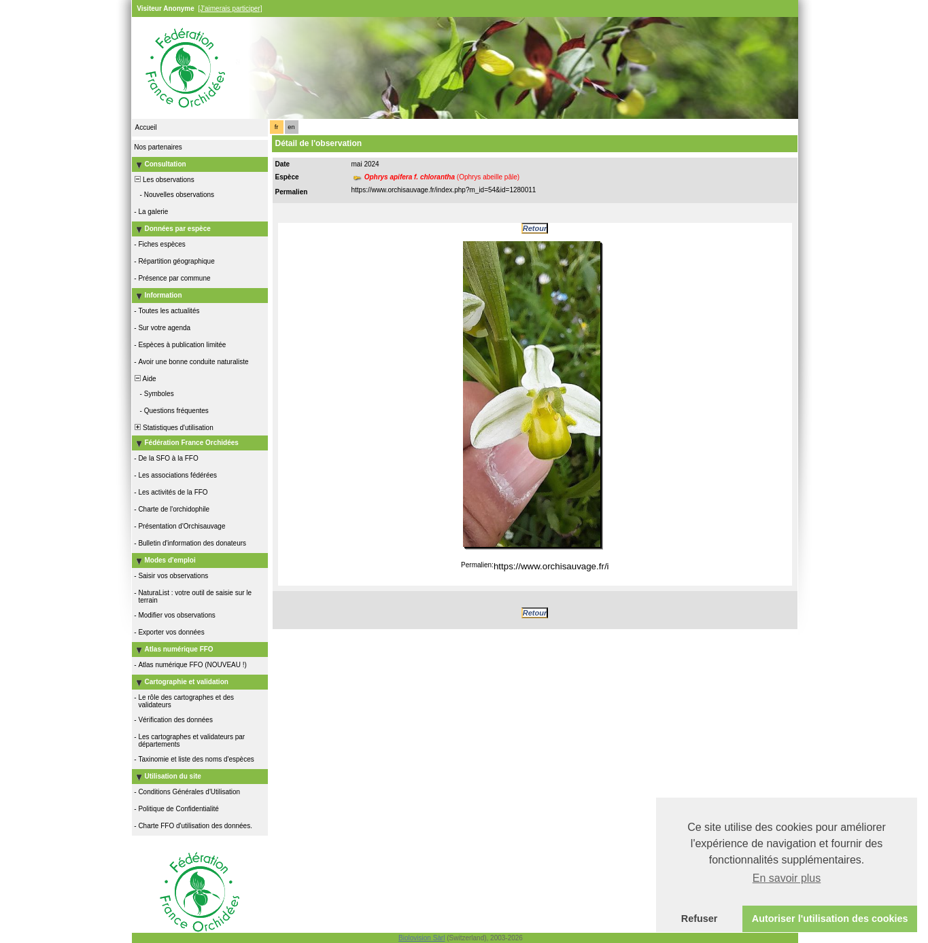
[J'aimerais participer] (230, 8)
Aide (144, 378)
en (291, 127)
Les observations (163, 179)
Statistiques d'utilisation (173, 427)
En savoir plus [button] (787, 878)
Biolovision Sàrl (421, 938)
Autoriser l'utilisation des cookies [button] (830, 918)
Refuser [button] (699, 918)
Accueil (146, 127)
